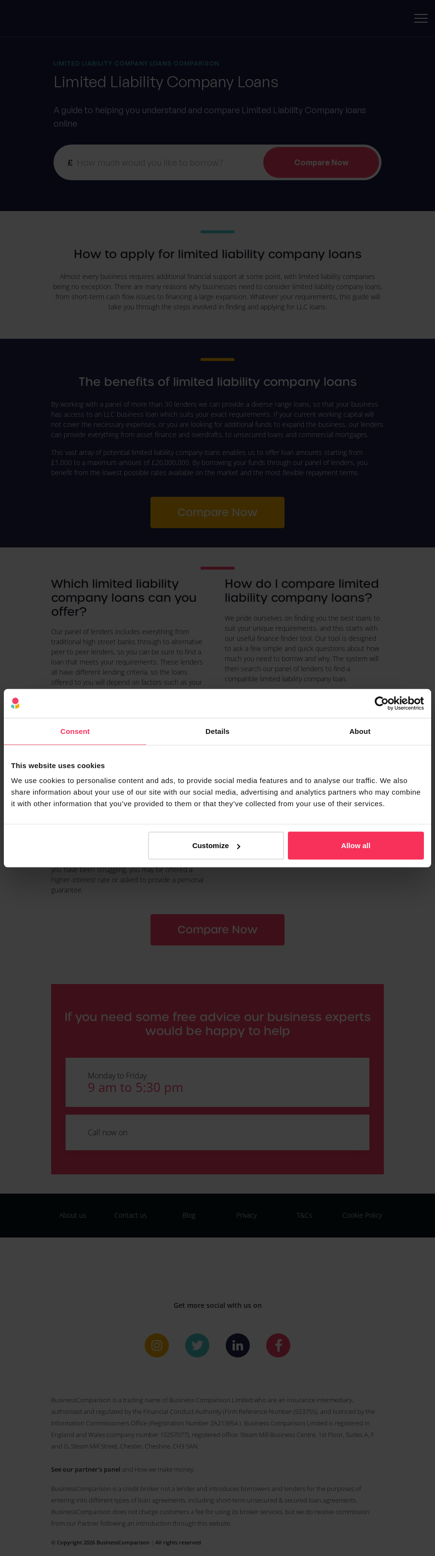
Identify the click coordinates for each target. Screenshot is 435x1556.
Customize (216, 845)
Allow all (355, 845)
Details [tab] (217, 731)
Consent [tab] (75, 731)
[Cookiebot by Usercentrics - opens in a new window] (382, 703)
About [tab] (359, 731)
